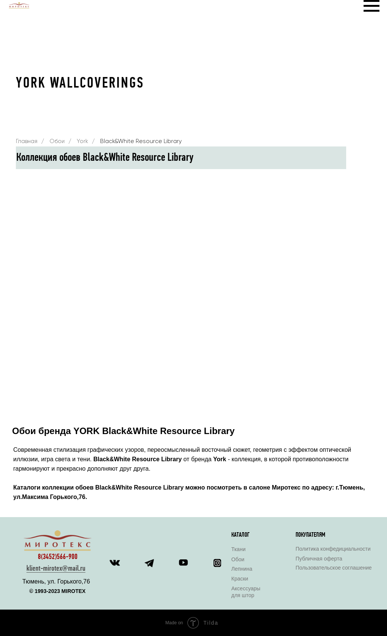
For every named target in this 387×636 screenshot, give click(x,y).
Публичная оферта (319, 559)
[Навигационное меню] (371, 6)
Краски (239, 579)
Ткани (238, 549)
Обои (57, 141)
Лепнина (241, 569)
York (82, 141)
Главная (26, 141)
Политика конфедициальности (333, 549)
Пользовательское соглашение (334, 568)
